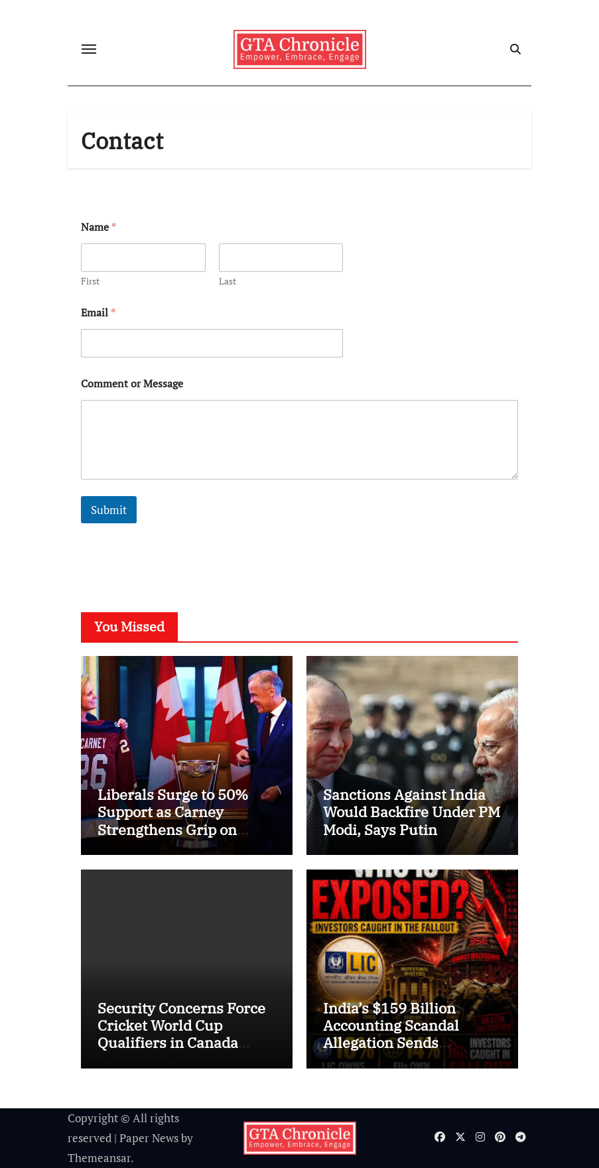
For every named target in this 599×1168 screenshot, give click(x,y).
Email (98, 312)
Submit (109, 509)
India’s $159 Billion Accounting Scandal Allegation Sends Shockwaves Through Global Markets (396, 1043)
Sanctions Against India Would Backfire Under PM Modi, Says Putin (411, 812)
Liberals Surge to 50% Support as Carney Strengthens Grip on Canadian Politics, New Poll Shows (176, 829)
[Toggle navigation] (89, 49)
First (90, 281)
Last (227, 281)
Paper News (148, 1137)
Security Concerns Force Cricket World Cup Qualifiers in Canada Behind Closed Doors (181, 1034)
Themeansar (99, 1157)
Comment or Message (132, 383)
